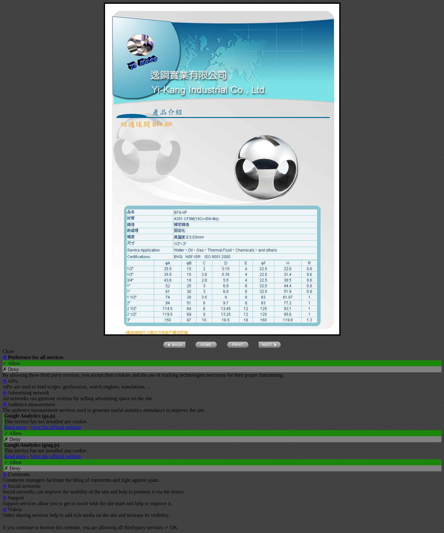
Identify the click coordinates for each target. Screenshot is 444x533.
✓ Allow (11, 363)
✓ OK (171, 527)
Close (8, 351)
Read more (16, 427)
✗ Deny (11, 369)
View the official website (55, 427)
